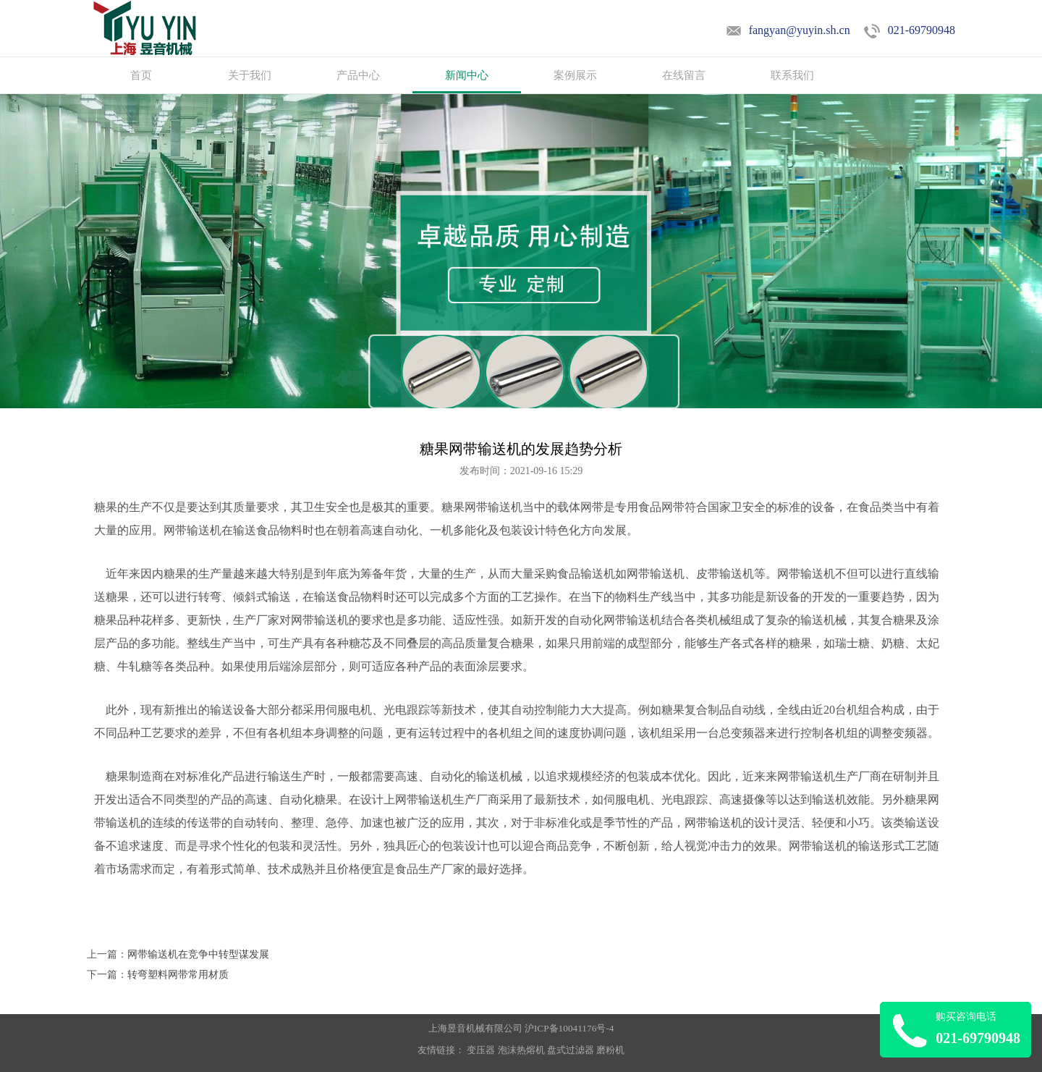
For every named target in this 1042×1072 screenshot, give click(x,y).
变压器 (481, 1049)
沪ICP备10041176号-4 (569, 1028)
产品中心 (358, 75)
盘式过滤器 (570, 1049)
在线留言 (684, 75)
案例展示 (575, 75)
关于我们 (249, 75)
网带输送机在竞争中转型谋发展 (198, 954)
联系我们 (792, 75)
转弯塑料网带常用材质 (178, 974)
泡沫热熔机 (521, 1049)
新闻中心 (466, 75)
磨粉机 (610, 1049)
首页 (141, 75)
